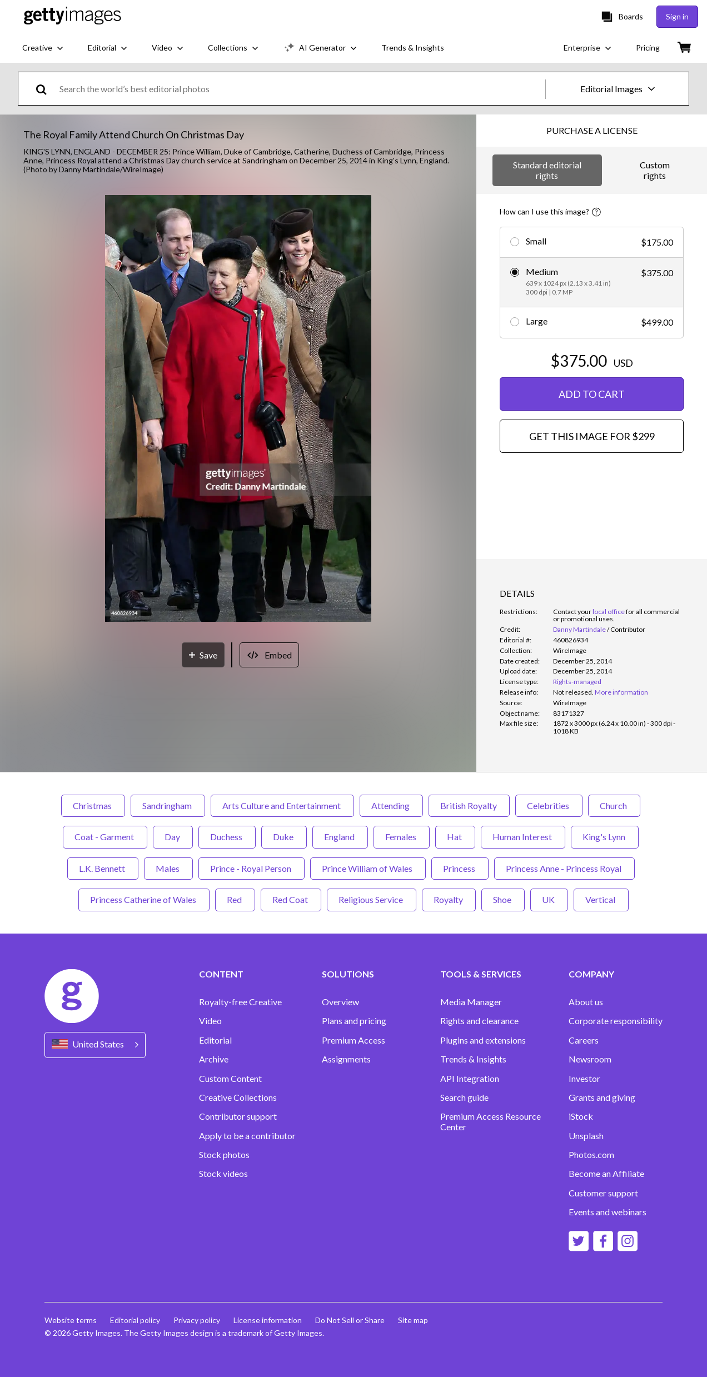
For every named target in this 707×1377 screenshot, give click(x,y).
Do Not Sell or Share (350, 1320)
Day (173, 836)
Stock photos (224, 1155)
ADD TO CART (592, 394)
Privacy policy (196, 1320)
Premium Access (353, 1040)
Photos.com (591, 1155)
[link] (573, 692)
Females (401, 836)
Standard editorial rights (547, 169)
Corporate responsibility (616, 1021)
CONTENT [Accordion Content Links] (221, 974)
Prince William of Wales (368, 868)
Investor (584, 1079)
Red (235, 899)
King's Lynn (604, 836)
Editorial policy (135, 1320)
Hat (455, 836)
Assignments (346, 1059)
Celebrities (549, 805)
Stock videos (223, 1174)
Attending (391, 805)
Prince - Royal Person (251, 868)
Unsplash (586, 1136)
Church (614, 805)
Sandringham (167, 805)
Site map (413, 1320)
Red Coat (291, 899)
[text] (300, 88)
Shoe (503, 899)
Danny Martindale (579, 629)
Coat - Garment (105, 836)
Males (168, 868)
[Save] (203, 654)
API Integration (469, 1079)
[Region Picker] (95, 1045)
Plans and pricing (354, 1021)
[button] (238, 409)
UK (549, 899)
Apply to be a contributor (247, 1136)
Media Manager (471, 1002)
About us (586, 1002)
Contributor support (238, 1116)
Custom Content (230, 1079)
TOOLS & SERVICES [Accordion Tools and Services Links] (480, 974)
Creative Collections (238, 1097)
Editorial (215, 1040)
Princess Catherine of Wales (144, 899)
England (340, 836)
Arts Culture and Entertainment (282, 805)
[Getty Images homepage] (72, 16)
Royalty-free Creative (240, 1002)
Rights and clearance (479, 1021)
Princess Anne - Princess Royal (564, 868)
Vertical (601, 899)
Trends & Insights (473, 1059)
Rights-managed (577, 681)
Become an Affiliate (606, 1174)
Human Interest (523, 836)
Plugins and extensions (483, 1040)
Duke (284, 836)
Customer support (603, 1193)
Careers (584, 1040)
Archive (213, 1059)
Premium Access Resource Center (490, 1121)
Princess (460, 868)
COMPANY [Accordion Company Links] (591, 974)
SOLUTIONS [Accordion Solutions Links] (348, 974)
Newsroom (590, 1059)
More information (621, 692)
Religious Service (371, 899)
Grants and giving (602, 1097)
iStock (581, 1116)
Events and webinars (607, 1212)
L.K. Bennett (103, 868)
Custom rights (655, 169)
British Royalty (469, 805)
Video (210, 1021)
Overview (340, 1002)
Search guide (464, 1097)
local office (609, 611)
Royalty (449, 899)
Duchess (227, 836)
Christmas (93, 805)
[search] (46, 88)
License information (267, 1320)
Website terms (70, 1320)
